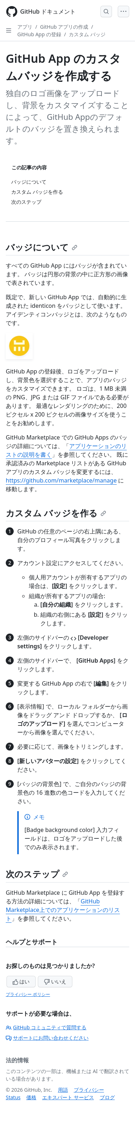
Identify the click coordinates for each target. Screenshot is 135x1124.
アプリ (24, 26)
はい (21, 981)
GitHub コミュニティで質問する (46, 1027)
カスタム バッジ (87, 34)
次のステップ (37, 874)
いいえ (55, 981)
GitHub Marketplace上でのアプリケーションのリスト (63, 909)
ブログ (107, 1097)
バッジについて (41, 247)
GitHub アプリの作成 (64, 26)
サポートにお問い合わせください (47, 1037)
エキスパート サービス (68, 1097)
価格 (31, 1097)
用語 (63, 1089)
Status (13, 1097)
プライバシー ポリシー (28, 994)
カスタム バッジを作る (56, 513)
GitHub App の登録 (39, 34)
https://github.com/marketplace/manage (61, 480)
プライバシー (89, 1089)
